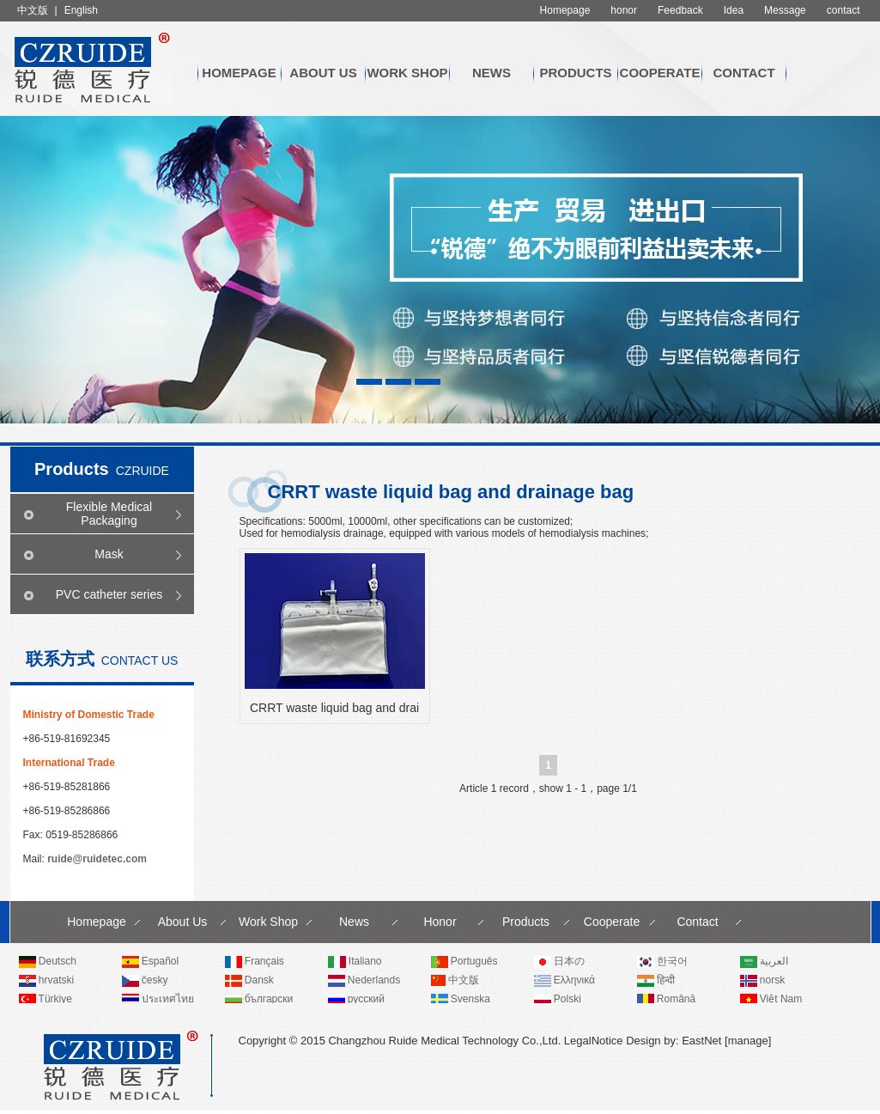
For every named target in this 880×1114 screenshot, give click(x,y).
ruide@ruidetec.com (97, 859)
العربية (764, 961)
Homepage (565, 10)
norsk (763, 980)
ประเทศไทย (158, 999)
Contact (743, 72)
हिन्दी (656, 980)
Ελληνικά (564, 980)
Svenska (460, 999)
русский (356, 999)
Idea (733, 10)
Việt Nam (771, 999)
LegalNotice (593, 1040)
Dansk (249, 980)
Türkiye (45, 999)
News (491, 72)
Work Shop (407, 72)
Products (575, 72)
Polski (557, 999)
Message (785, 10)
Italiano (355, 961)
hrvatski (47, 980)
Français (254, 961)
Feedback (680, 10)
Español (150, 961)
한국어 (662, 961)
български (259, 999)
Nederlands (364, 980)
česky (145, 980)
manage (748, 1040)
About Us (322, 72)
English (81, 10)
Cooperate (660, 72)
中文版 (32, 10)
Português (464, 961)
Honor (439, 921)
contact (843, 10)
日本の (559, 961)
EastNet (701, 1040)
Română (666, 999)
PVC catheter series (109, 594)
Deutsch (47, 961)
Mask (108, 554)
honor (623, 10)
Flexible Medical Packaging (109, 513)
